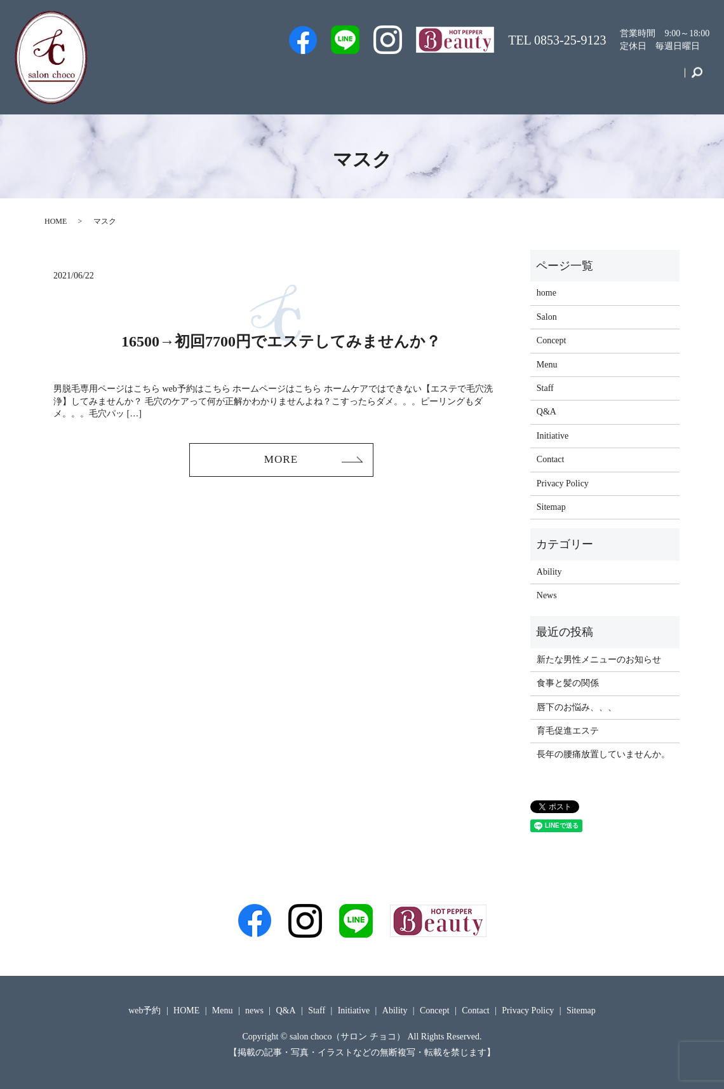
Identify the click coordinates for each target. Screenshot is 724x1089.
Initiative (549, 78)
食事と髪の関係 (568, 683)
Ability (549, 572)
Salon (408, 78)
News (547, 595)
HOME (55, 221)
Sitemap (551, 507)
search (697, 78)
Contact (659, 78)
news (254, 1010)
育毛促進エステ (568, 731)
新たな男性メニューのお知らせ (599, 659)
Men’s (262, 78)
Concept (605, 78)
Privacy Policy (563, 483)
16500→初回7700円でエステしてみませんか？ (281, 341)
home (546, 293)
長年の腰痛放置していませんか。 (603, 754)
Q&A (452, 78)
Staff (364, 78)
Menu (497, 78)
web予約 (314, 78)
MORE (280, 460)
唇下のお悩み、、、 (577, 707)
